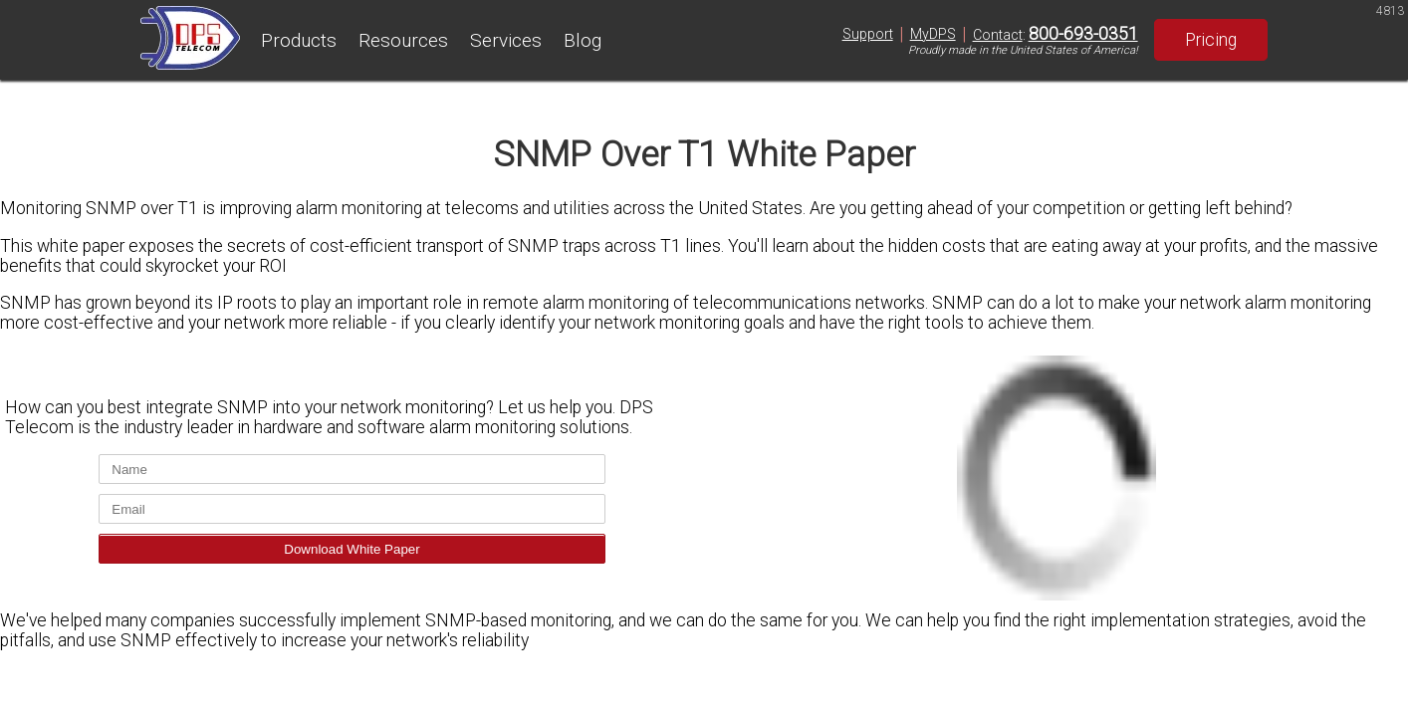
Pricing (1211, 40)
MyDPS (933, 34)
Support (867, 34)
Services (506, 40)
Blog (582, 40)
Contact (998, 35)
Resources (403, 40)
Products (299, 40)
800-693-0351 (1083, 34)
